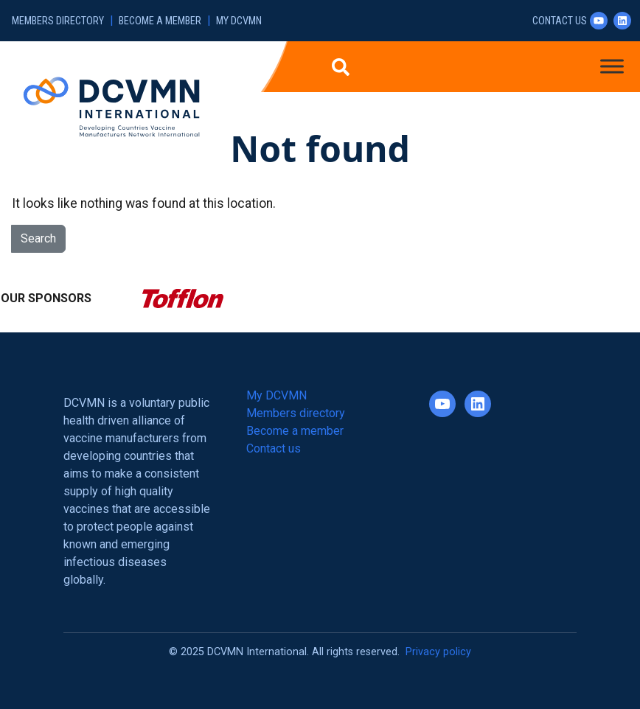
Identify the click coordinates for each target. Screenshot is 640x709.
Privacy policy (438, 652)
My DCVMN (239, 21)
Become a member (160, 21)
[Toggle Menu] (612, 66)
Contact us (559, 21)
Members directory (58, 21)
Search (38, 238)
